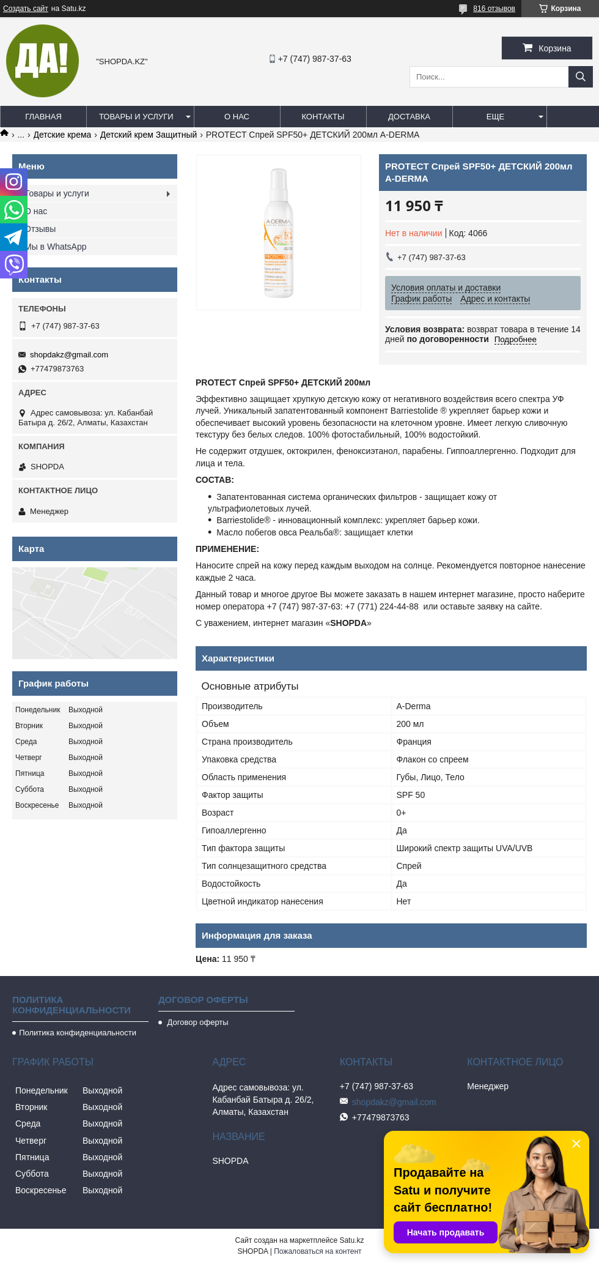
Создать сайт (25, 8)
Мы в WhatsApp (55, 246)
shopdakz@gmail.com (69, 354)
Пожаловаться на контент (317, 1251)
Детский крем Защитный (148, 135)
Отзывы (40, 229)
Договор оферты (197, 1022)
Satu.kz (351, 1240)
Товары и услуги (136, 116)
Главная (43, 116)
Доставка (409, 116)
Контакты (322, 116)
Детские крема (63, 135)
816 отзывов (494, 8)
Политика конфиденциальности (77, 1032)
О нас (236, 116)
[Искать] (580, 77)
